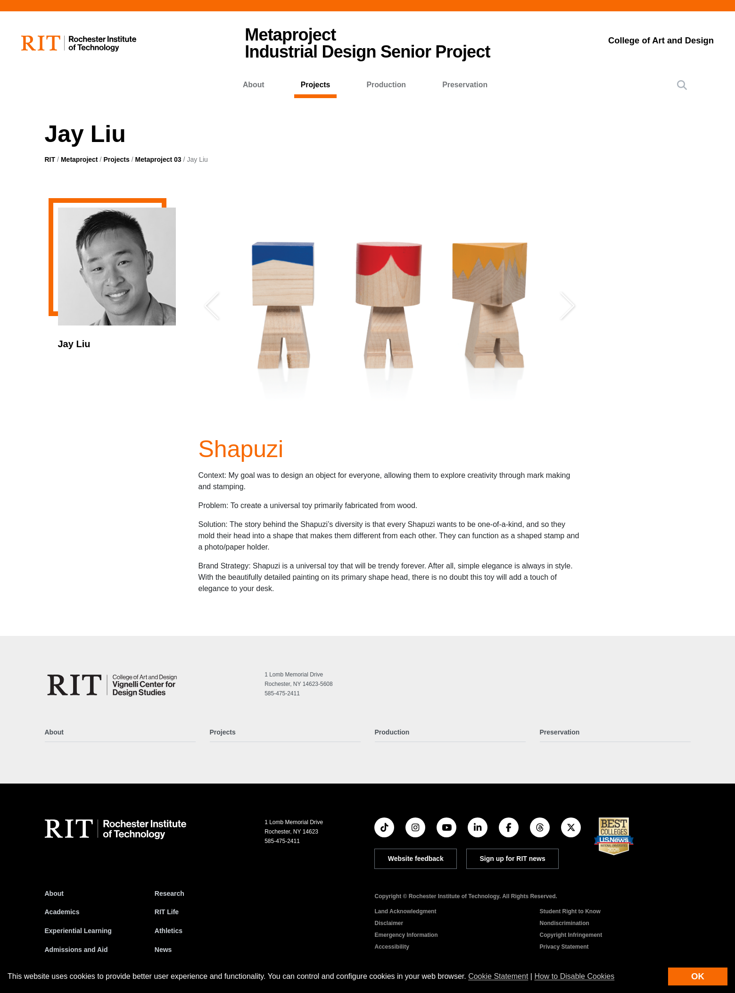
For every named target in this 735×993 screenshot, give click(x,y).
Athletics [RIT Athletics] (168, 931)
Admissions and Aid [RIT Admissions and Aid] (76, 949)
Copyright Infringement (570, 935)
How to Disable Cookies (574, 976)
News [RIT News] (163, 949)
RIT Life (167, 912)
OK (697, 976)
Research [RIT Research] (169, 893)
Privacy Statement (563, 946)
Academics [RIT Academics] (62, 912)
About (253, 85)
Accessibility (391, 946)
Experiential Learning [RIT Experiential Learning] (78, 931)
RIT (50, 159)
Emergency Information (406, 935)
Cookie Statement (498, 976)
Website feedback (416, 858)
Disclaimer (388, 923)
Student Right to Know (569, 911)
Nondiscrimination (564, 923)
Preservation (464, 85)
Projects (315, 85)
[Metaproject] (114, 685)
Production (386, 85)
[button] (682, 85)
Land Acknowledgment (405, 911)
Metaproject (79, 159)
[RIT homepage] (78, 43)
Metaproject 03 (158, 159)
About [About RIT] (54, 893)
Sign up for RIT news (512, 858)
